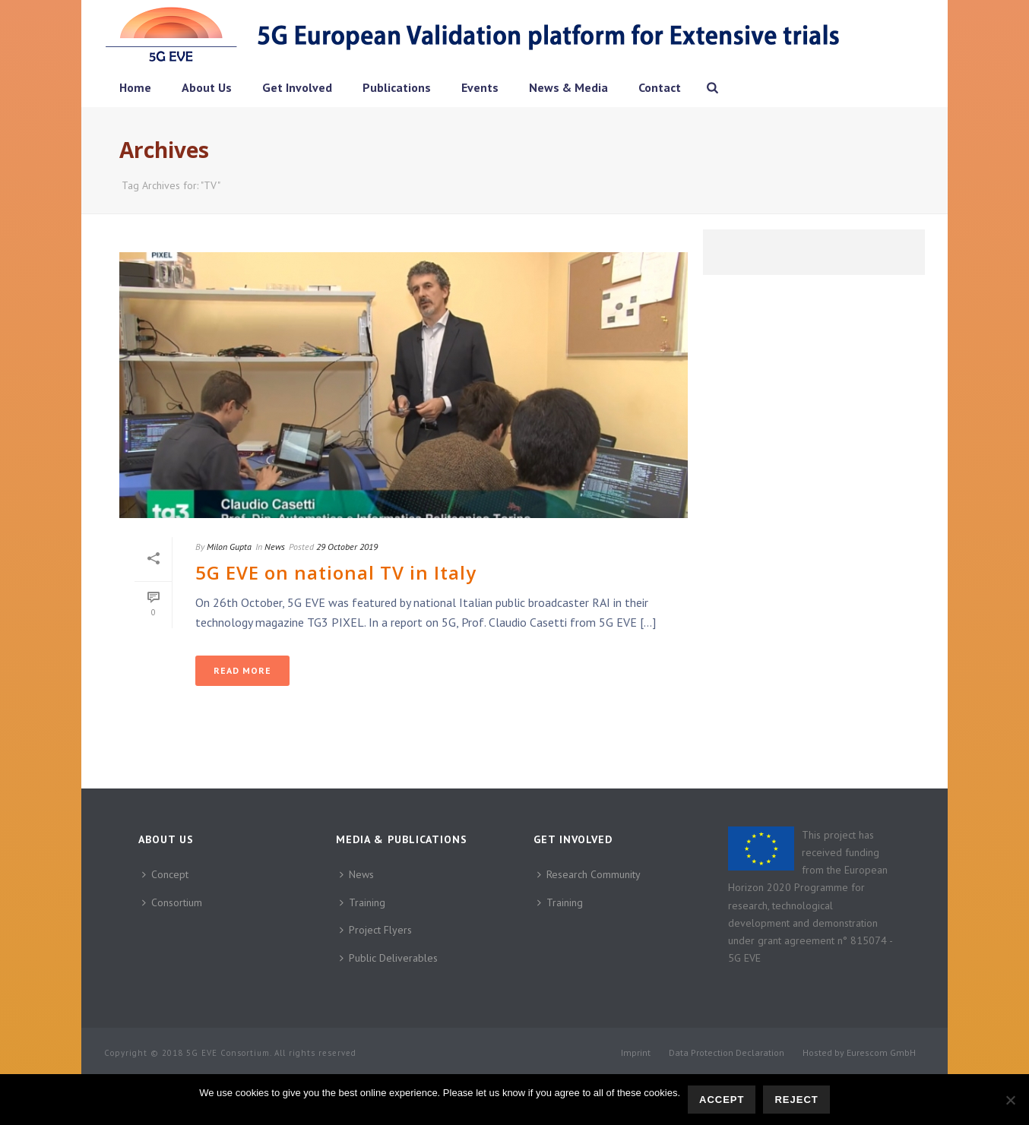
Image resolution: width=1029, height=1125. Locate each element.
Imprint (636, 1052)
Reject (796, 1099)
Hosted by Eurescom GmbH (859, 1052)
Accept (721, 1099)
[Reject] (1010, 1100)
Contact (659, 87)
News (274, 546)
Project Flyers (376, 930)
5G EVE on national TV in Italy (336, 572)
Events (480, 87)
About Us (207, 87)
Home (135, 87)
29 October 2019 (347, 546)
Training (362, 902)
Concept (165, 874)
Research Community (589, 874)
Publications (397, 87)
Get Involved (297, 87)
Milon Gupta (229, 546)
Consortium (172, 902)
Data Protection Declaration (726, 1052)
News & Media (568, 87)
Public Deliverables (389, 958)
